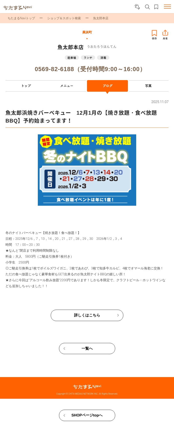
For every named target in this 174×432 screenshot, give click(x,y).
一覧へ (87, 348)
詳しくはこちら (87, 315)
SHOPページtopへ (87, 415)
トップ (26, 85)
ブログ (107, 85)
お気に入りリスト (156, 7)
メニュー (66, 85)
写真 (148, 85)
